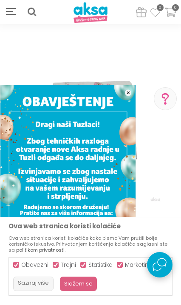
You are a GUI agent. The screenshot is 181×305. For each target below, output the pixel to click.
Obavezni (34, 265)
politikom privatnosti (40, 250)
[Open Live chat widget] (160, 264)
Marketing (139, 265)
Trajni (68, 265)
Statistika (100, 265)
